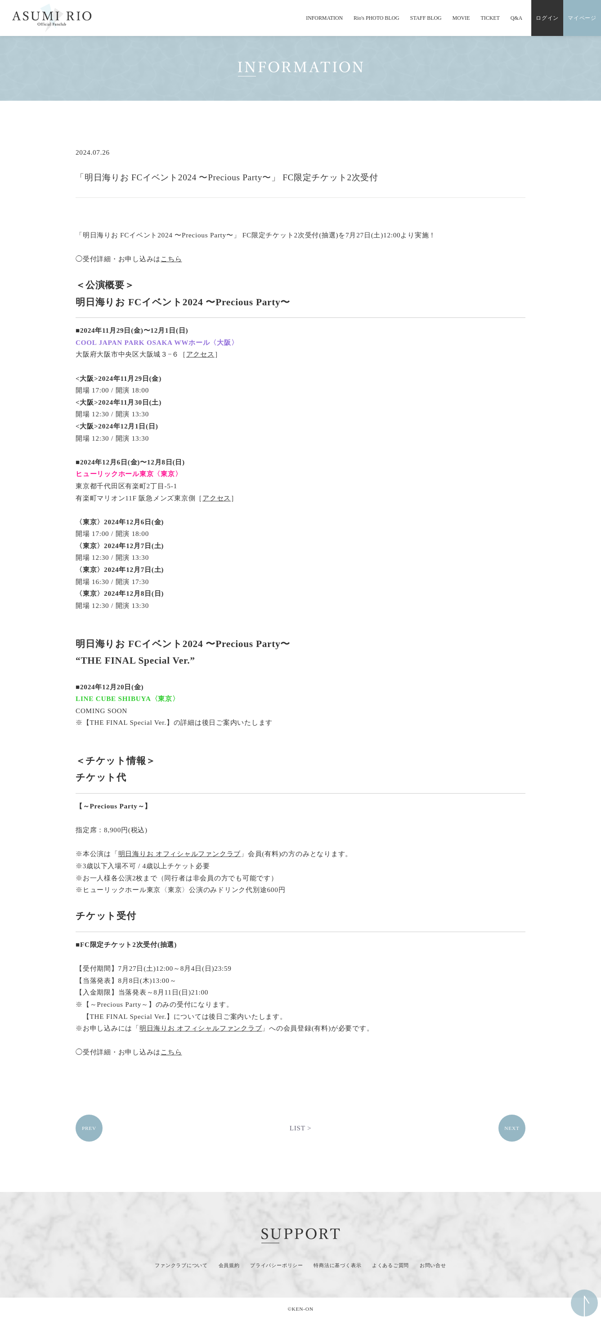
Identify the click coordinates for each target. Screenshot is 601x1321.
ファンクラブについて (181, 1265)
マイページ (582, 18)
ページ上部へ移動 (584, 1303)
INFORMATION (324, 18)
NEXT (511, 1128)
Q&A (516, 18)
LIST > (301, 1128)
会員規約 (229, 1265)
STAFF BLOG (426, 18)
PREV (89, 1128)
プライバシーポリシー (276, 1265)
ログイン (547, 18)
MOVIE (461, 18)
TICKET (490, 18)
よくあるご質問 (390, 1265)
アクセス (200, 354)
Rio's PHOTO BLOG (376, 18)
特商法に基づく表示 (337, 1265)
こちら (171, 259)
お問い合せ (433, 1265)
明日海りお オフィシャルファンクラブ (179, 853)
